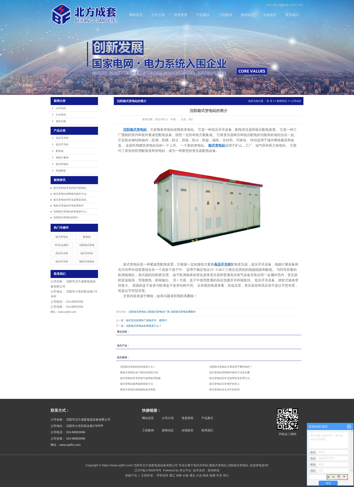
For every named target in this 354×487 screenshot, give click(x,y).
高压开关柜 (62, 137)
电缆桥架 (61, 170)
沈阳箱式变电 (86, 245)
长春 (186, 475)
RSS (293, 5)
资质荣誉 (180, 15)
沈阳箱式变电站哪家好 (183, 311)
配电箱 (59, 151)
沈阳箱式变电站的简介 (66, 217)
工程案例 (225, 15)
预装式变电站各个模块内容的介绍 (139, 372)
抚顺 (212, 475)
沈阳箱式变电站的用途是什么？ (143, 325)
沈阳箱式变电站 (137, 311)
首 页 (269, 101)
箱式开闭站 (86, 253)
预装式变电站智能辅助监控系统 (138, 389)
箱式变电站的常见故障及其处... (70, 199)
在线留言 (270, 15)
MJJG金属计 (62, 245)
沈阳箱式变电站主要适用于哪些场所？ (230, 366)
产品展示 (203, 15)
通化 (192, 475)
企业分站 (272, 5)
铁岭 (206, 475)
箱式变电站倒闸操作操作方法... (70, 193)
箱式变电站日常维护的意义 (224, 383)
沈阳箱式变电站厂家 (158, 311)
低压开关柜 (62, 144)
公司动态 (61, 108)
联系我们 (292, 15)
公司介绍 (158, 15)
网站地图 (284, 5)
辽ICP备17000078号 (147, 470)
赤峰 (179, 475)
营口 (226, 475)
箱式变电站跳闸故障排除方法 (136, 383)
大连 (199, 475)
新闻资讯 (282, 101)
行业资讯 (61, 114)
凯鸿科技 (214, 470)
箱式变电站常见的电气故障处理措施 (140, 378)
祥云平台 (185, 470)
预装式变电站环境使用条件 (68, 205)
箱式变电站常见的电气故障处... (70, 187)
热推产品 (131, 475)
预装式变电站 (86, 261)
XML (300, 5)
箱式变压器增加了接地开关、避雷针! (146, 320)
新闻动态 (247, 15)
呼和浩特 (162, 475)
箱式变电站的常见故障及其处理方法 (229, 378)
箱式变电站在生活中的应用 (224, 389)
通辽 (172, 475)
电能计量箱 (62, 157)
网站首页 (136, 15)
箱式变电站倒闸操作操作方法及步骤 (229, 372)
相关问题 (61, 121)
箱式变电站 (62, 164)
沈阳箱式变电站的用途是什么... (70, 211)
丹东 (219, 475)
